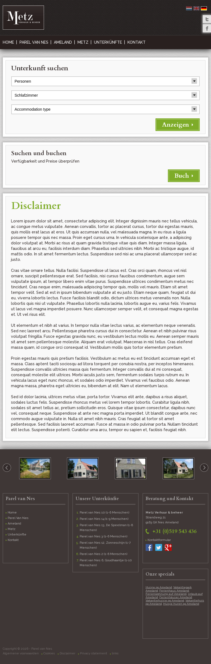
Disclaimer (67, 653)
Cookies (49, 653)
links (115, 653)
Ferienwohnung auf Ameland (166, 593)
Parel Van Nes (34, 42)
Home (8, 42)
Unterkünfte (108, 42)
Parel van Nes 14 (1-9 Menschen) (104, 519)
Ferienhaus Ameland (174, 590)
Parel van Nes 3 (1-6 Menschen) (103, 536)
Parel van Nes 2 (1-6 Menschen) (103, 554)
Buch (181, 176)
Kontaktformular (159, 540)
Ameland (63, 42)
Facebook (207, 28)
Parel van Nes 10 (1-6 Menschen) (104, 512)
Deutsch (204, 8)
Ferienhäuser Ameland (175, 597)
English (196, 8)
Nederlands (189, 8)
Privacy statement (93, 653)
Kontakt (136, 42)
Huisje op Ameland (159, 587)
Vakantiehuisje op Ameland (165, 600)
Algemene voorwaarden (21, 653)
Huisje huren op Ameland (181, 603)
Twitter (207, 19)
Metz (82, 42)
